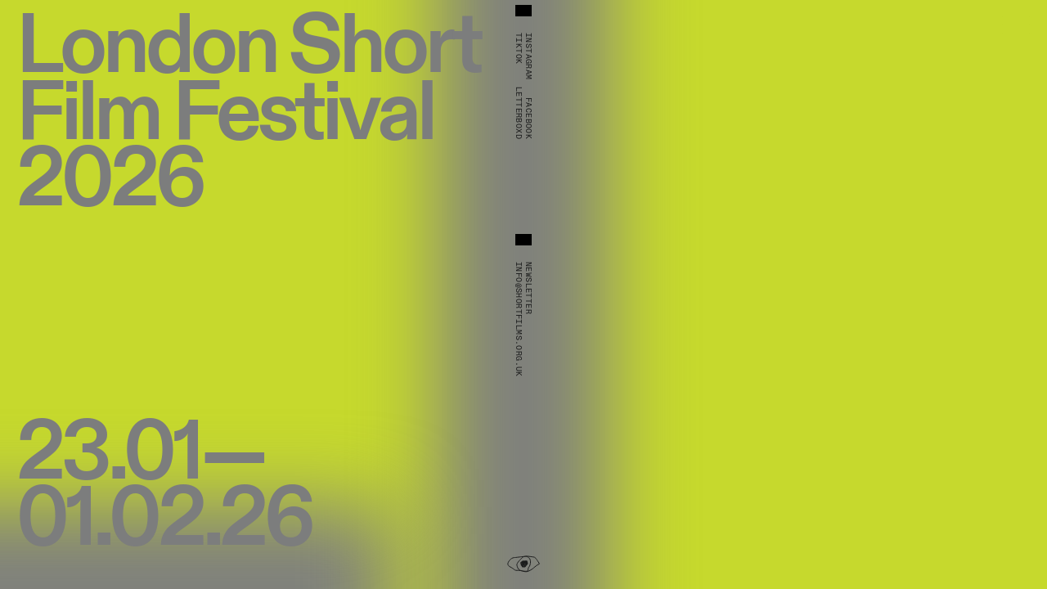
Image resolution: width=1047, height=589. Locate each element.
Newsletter (528, 288)
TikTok (519, 48)
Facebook (528, 118)
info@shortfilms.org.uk (519, 319)
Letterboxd (519, 113)
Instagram (528, 56)
